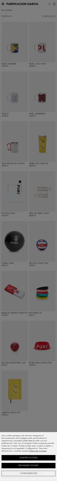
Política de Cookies (38, 451)
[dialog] (28, 456)
